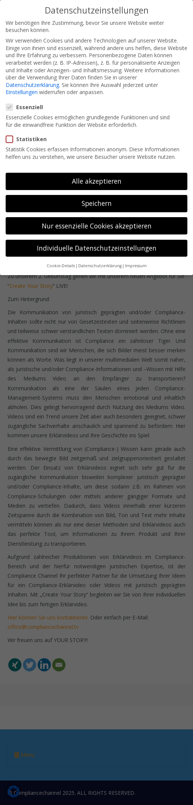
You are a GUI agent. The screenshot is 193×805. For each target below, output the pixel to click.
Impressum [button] (136, 264)
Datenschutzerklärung (32, 83)
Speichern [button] (97, 202)
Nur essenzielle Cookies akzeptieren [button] (97, 224)
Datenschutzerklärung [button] (100, 264)
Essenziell (27, 106)
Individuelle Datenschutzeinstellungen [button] (97, 246)
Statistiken (29, 138)
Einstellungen (22, 90)
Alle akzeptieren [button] (97, 179)
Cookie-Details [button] (61, 264)
